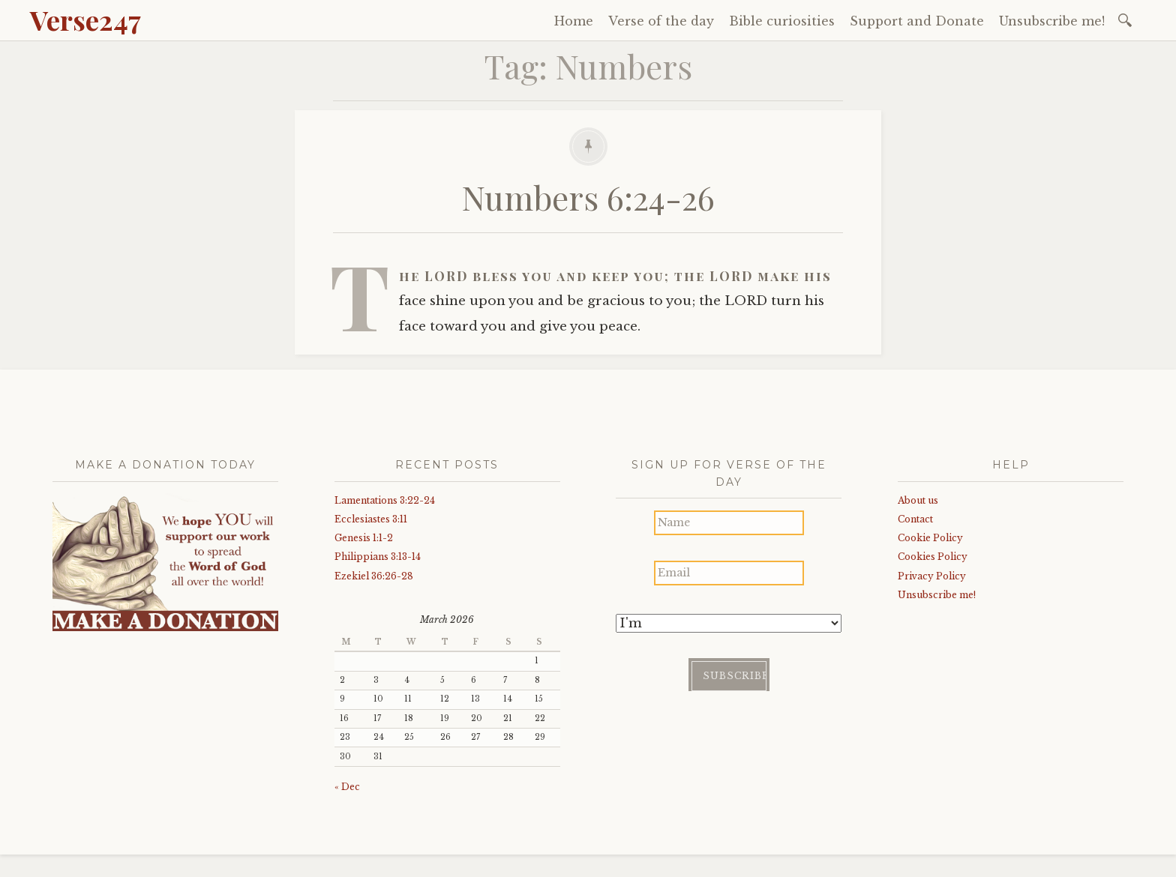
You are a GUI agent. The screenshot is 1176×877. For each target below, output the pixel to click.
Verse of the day (661, 20)
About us (918, 500)
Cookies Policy (933, 556)
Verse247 (85, 19)
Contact (915, 519)
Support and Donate (917, 20)
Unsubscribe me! (1052, 20)
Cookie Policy (930, 537)
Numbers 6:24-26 (588, 197)
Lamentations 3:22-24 (384, 500)
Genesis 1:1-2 (363, 537)
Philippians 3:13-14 (377, 556)
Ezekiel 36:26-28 (373, 576)
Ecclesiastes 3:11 (370, 519)
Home (573, 20)
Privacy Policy (932, 576)
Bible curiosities (782, 20)
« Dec (347, 786)
